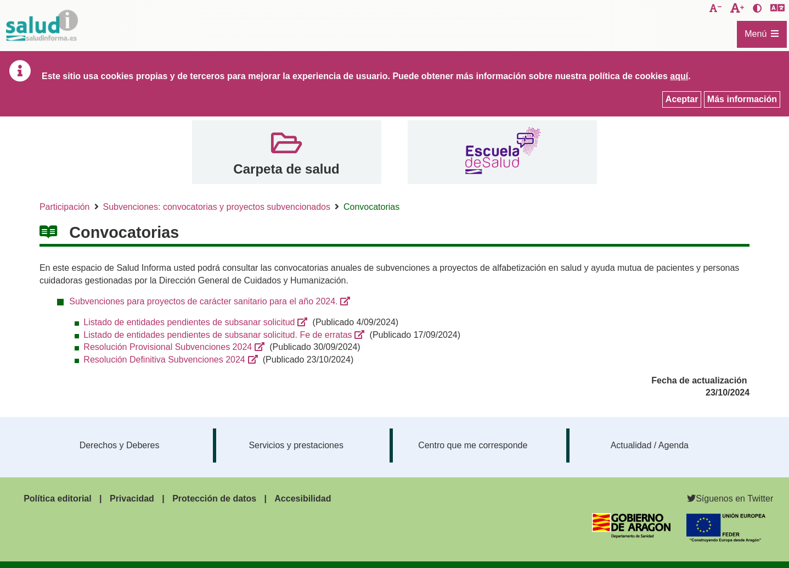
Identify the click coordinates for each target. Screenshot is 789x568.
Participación (65, 206)
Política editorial (58, 498)
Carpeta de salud (286, 169)
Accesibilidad (302, 498)
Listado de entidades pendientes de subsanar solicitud (189, 322)
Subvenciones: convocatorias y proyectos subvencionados (216, 206)
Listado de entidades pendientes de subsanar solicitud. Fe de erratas (217, 334)
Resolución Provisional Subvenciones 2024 (167, 347)
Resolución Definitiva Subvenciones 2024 (164, 359)
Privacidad (132, 498)
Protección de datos (214, 498)
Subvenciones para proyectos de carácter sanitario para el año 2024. (203, 301)
